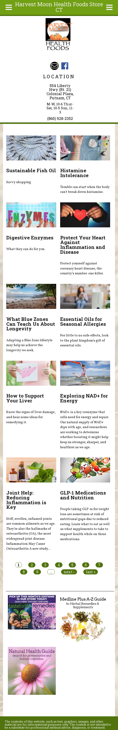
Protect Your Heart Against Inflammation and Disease (83, 244)
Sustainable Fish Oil (31, 170)
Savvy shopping (18, 182)
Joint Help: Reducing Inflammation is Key (26, 499)
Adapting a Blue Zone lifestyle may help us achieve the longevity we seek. (29, 345)
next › (69, 572)
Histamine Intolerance (74, 173)
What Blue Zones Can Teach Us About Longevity (30, 324)
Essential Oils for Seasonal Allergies (83, 321)
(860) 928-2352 (60, 118)
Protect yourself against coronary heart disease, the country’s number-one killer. (81, 268)
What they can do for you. (25, 249)
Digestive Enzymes (29, 237)
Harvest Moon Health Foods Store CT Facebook (65, 66)
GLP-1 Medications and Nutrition (83, 495)
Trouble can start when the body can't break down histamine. (85, 189)
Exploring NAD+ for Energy (84, 398)
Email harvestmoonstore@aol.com (54, 66)
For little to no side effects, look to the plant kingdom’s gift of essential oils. (84, 340)
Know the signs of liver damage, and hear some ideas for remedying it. (31, 417)
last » (90, 572)
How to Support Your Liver (25, 398)
